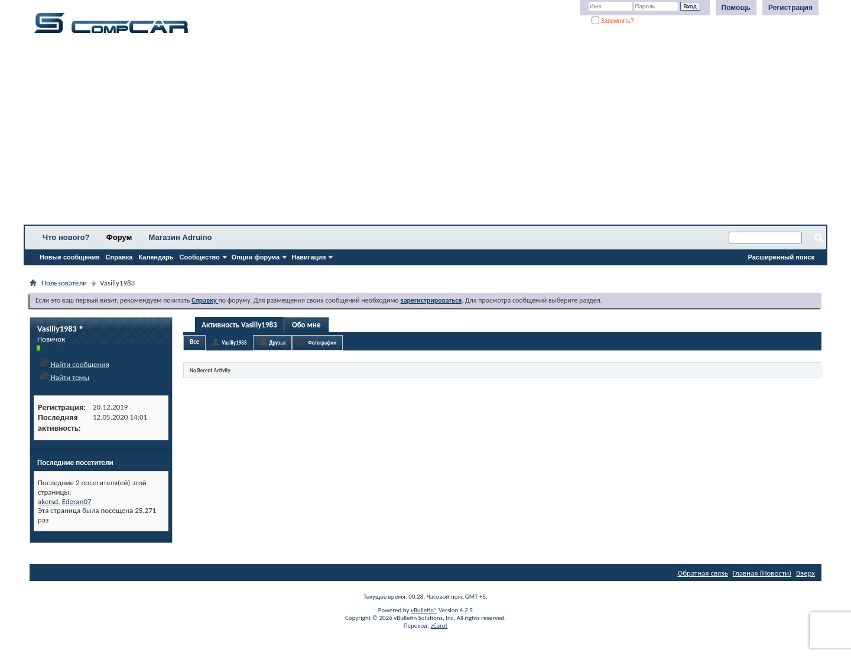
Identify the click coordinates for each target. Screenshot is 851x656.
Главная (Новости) (762, 573)
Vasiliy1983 (234, 342)
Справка (119, 257)
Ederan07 (77, 501)
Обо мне (306, 324)
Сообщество (200, 257)
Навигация (308, 257)
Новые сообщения (70, 257)
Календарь (155, 257)
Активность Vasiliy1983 (239, 324)
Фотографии (322, 342)
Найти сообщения (74, 364)
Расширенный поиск (781, 257)
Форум (119, 237)
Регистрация (790, 8)
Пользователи (64, 282)
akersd (48, 501)
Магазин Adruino (180, 237)
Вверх (805, 573)
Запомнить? (613, 21)
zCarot (439, 625)
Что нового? (66, 237)
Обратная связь (703, 573)
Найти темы (64, 377)
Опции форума (256, 257)
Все (194, 342)
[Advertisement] (369, 133)
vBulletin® (424, 610)
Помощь (736, 8)
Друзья (277, 342)
